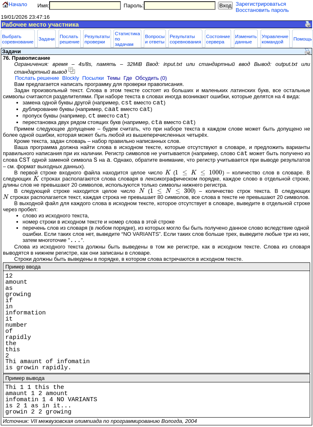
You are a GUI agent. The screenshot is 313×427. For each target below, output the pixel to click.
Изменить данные (246, 39)
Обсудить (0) (151, 78)
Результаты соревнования (185, 39)
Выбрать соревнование (18, 39)
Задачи (46, 38)
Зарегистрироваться (261, 4)
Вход (225, 5)
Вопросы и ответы (155, 39)
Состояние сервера (218, 39)
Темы (113, 78)
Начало (18, 4)
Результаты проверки (97, 39)
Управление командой (275, 39)
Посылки (93, 78)
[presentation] (168, 172)
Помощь (302, 38)
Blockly (70, 78)
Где (128, 78)
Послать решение (69, 39)
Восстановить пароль (262, 10)
